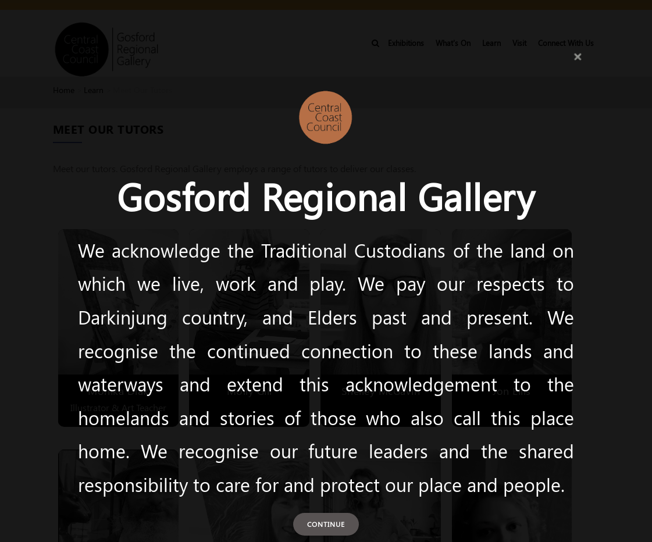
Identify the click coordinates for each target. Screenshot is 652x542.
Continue (326, 524)
